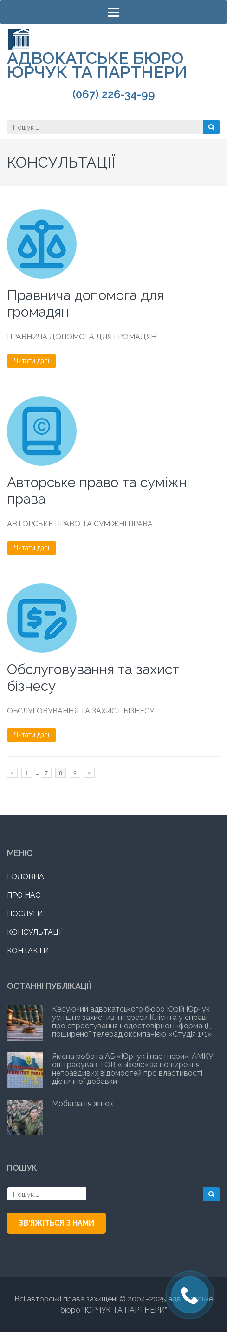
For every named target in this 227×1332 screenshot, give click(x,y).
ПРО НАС (23, 895)
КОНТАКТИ (28, 950)
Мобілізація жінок (82, 1103)
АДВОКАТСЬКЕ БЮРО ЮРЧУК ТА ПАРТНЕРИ (97, 64)
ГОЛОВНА (25, 876)
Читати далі (31, 360)
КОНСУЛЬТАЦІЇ (35, 932)
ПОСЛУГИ (25, 913)
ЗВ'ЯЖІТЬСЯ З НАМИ (56, 1223)
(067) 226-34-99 (113, 94)
